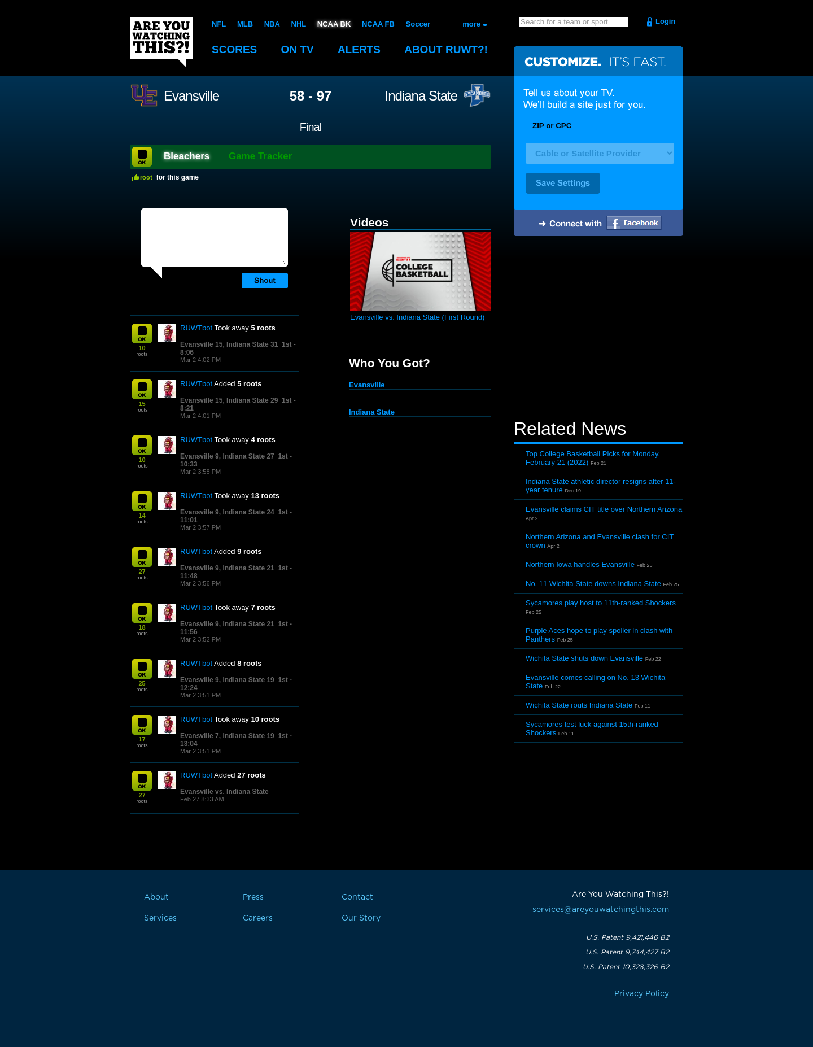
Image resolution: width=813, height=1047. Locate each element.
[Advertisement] (598, 329)
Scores (234, 49)
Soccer (418, 24)
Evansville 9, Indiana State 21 (227, 568)
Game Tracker (260, 156)
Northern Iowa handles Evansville (580, 564)
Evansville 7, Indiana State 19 (227, 736)
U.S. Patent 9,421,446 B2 (627, 937)
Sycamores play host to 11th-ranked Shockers (601, 603)
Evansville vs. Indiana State (224, 792)
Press (253, 897)
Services (160, 918)
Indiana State (421, 96)
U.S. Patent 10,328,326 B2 (626, 966)
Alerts (359, 49)
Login (665, 21)
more (471, 24)
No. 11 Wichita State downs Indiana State (593, 583)
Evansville (191, 96)
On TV (297, 49)
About (446, 49)
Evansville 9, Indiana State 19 (227, 680)
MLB (245, 24)
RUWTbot (196, 328)
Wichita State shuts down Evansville (584, 658)
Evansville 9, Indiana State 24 (227, 512)
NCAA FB (378, 24)
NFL (219, 24)
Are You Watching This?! (161, 42)
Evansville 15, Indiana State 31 (229, 344)
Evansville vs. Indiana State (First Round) (417, 317)
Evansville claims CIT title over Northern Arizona (604, 509)
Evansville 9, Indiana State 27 (227, 456)
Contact (357, 897)
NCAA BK (334, 24)
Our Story (361, 918)
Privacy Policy (641, 994)
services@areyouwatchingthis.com (600, 910)
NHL (299, 24)
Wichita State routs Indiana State (579, 705)
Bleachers (186, 156)
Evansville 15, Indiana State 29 (229, 400)
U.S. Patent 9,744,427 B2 (627, 952)
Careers (258, 918)
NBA (272, 24)
